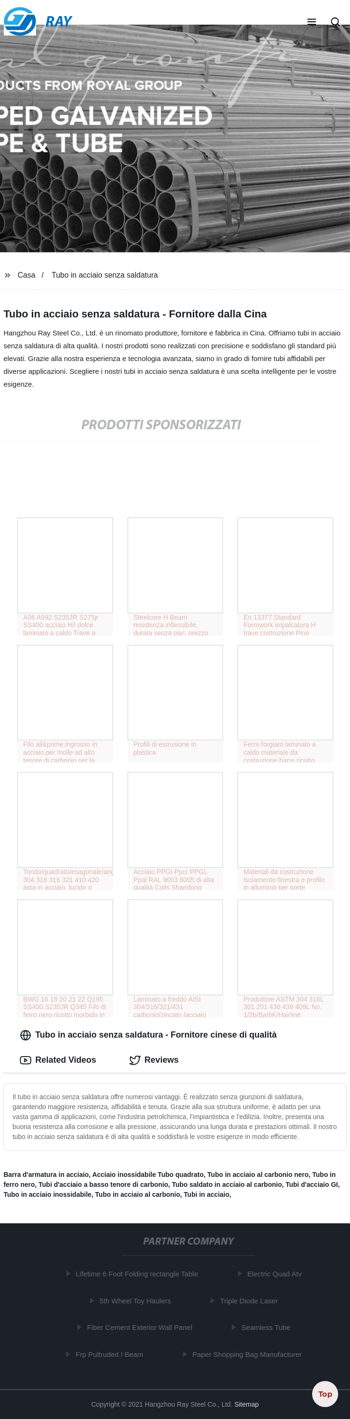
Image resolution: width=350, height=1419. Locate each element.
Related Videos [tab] (58, 1060)
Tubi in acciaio (206, 1194)
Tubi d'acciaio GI (312, 1184)
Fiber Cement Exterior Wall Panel (141, 1327)
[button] (312, 23)
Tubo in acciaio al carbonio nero (258, 1174)
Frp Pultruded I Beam (111, 1354)
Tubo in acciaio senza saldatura (105, 275)
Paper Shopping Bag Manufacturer (248, 1354)
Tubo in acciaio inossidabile (47, 1194)
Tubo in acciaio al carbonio (137, 1194)
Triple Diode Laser (250, 1301)
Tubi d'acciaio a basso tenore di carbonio (103, 1184)
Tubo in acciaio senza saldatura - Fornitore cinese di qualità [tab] (148, 1035)
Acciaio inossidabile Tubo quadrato (148, 1174)
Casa (26, 275)
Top (325, 1394)
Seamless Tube (267, 1327)
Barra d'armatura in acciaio (46, 1174)
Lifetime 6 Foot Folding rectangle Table (138, 1274)
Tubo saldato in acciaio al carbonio (227, 1184)
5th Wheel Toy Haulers (136, 1301)
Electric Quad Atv (276, 1274)
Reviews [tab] (154, 1060)
